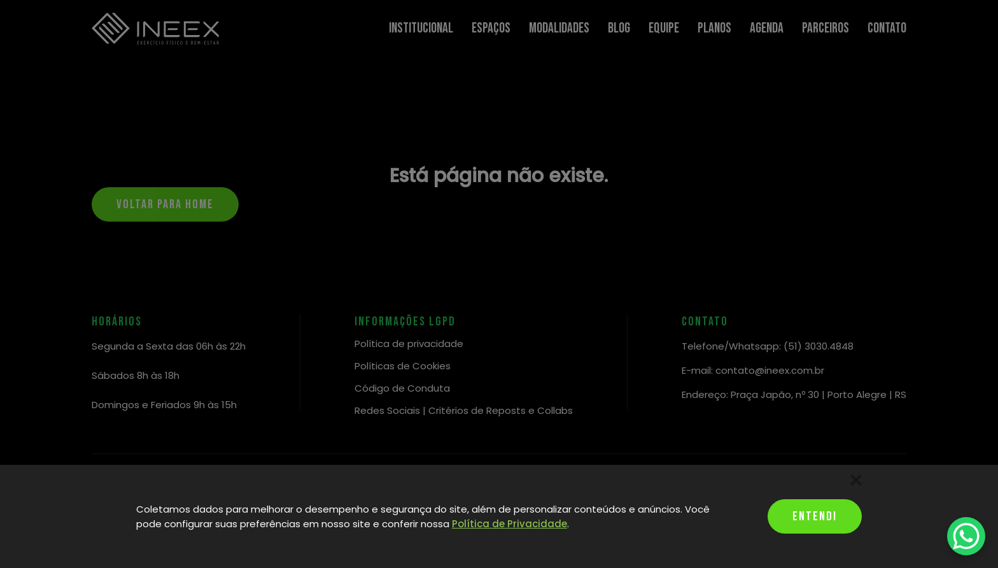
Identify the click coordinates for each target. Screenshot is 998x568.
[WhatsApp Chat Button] (966, 536)
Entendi (814, 516)
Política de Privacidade (509, 523)
